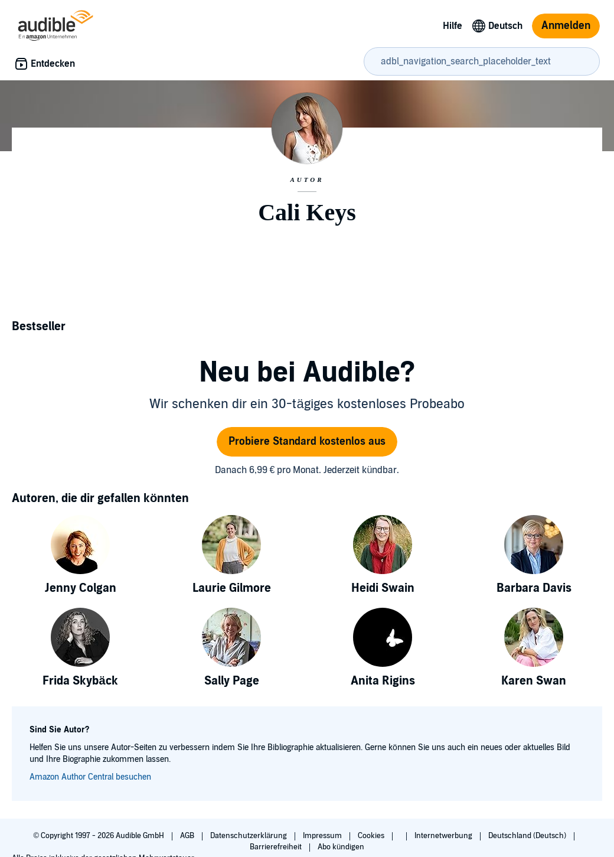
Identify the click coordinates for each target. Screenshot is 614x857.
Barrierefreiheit (276, 847)
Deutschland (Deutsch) (528, 835)
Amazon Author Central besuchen (90, 777)
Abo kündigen (341, 847)
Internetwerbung (444, 835)
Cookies (372, 835)
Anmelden (565, 25)
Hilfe (452, 26)
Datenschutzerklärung (249, 835)
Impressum (323, 835)
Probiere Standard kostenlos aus (307, 441)
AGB (188, 835)
